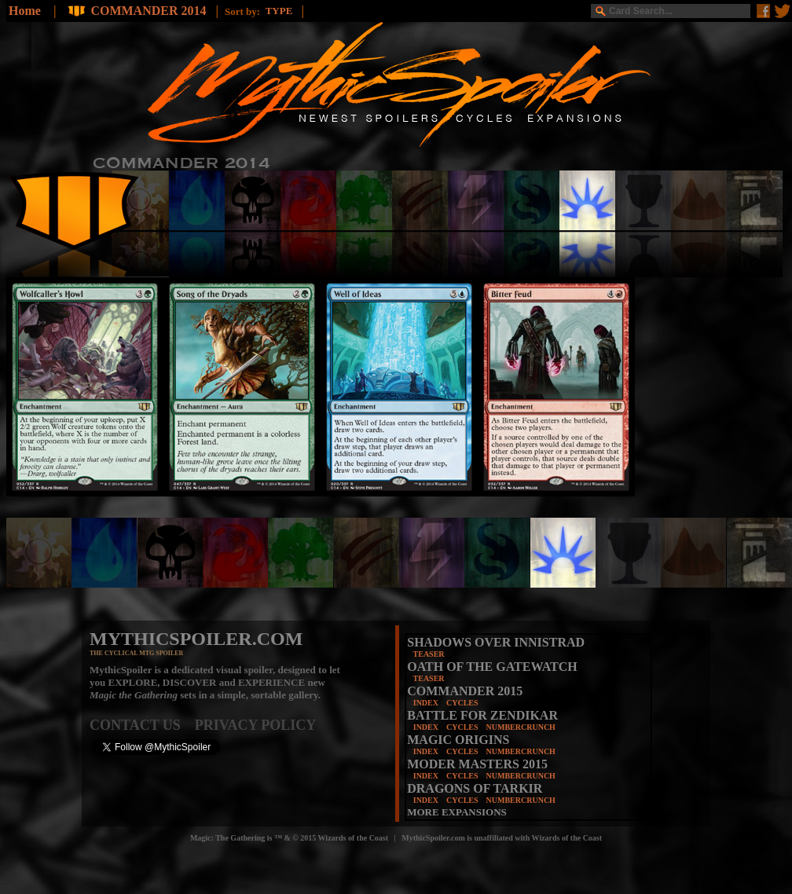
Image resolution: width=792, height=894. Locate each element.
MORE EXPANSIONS (457, 812)
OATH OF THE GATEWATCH (492, 666)
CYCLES (462, 702)
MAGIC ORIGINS (458, 739)
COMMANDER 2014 (149, 10)
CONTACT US (142, 725)
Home (25, 10)
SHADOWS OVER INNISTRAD (496, 642)
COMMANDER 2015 (464, 691)
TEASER (429, 654)
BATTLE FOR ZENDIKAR (482, 715)
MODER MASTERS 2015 (477, 764)
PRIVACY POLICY (256, 725)
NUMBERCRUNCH (521, 727)
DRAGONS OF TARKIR (474, 788)
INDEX (425, 702)
